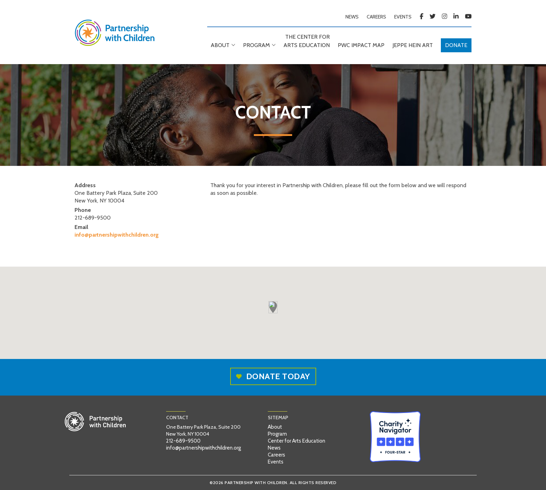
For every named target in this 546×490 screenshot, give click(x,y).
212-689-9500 (183, 441)
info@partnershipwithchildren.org (117, 234)
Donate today (273, 376)
